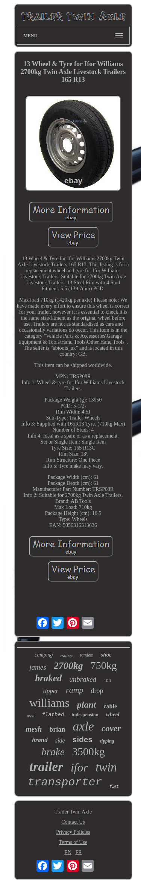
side (60, 740)
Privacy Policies (73, 832)
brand (40, 740)
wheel (113, 714)
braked (48, 678)
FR (79, 852)
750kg (104, 665)
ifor (79, 767)
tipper (50, 690)
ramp (74, 689)
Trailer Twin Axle (73, 812)
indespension (85, 714)
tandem (86, 655)
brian (57, 729)
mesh (34, 729)
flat (114, 787)
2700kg (68, 665)
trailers (67, 656)
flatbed (53, 715)
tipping (107, 741)
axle (83, 726)
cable (110, 706)
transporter (64, 782)
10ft (107, 680)
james (37, 667)
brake (52, 752)
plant (86, 704)
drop (97, 690)
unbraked (82, 679)
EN (67, 852)
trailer (46, 766)
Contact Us (73, 822)
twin (106, 767)
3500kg (88, 752)
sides (83, 739)
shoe (106, 655)
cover (111, 728)
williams (49, 702)
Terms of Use (73, 842)
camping (44, 655)
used (30, 715)
